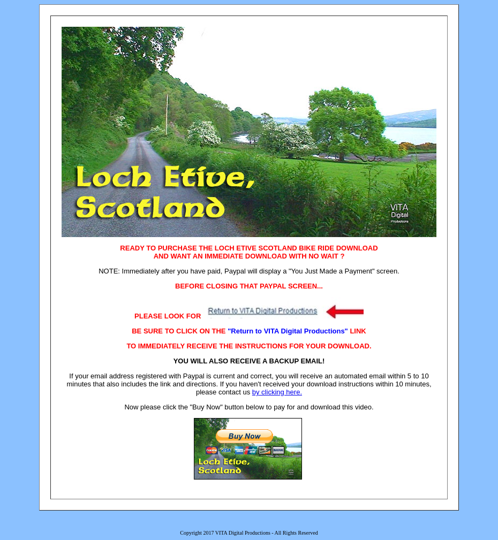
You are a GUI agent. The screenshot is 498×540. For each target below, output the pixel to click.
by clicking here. (277, 392)
